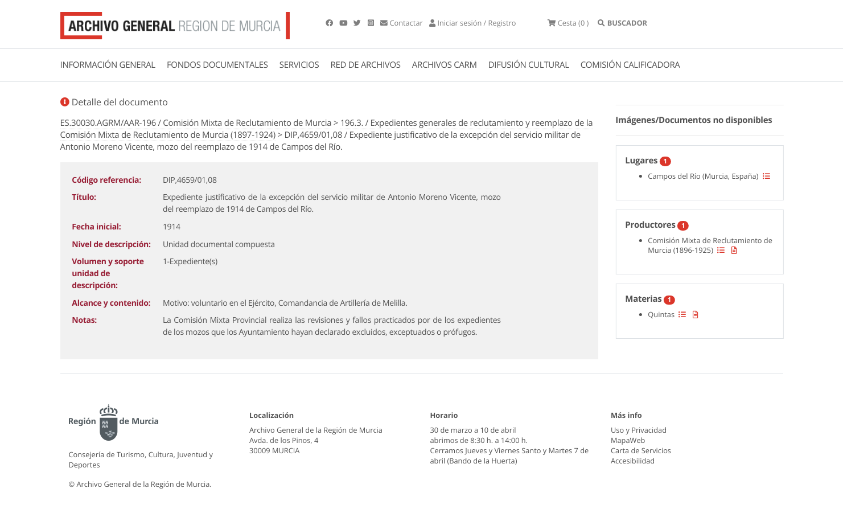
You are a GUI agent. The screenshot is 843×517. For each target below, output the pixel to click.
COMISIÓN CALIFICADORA (630, 65)
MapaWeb (628, 440)
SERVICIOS (299, 65)
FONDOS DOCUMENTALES (217, 65)
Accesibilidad (633, 461)
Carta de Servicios (641, 450)
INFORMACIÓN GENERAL (107, 65)
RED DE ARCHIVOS (366, 65)
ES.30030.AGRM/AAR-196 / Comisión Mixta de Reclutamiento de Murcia (196, 123)
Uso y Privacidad (639, 430)
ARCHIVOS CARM (444, 65)
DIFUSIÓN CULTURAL (528, 65)
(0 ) (568, 23)
